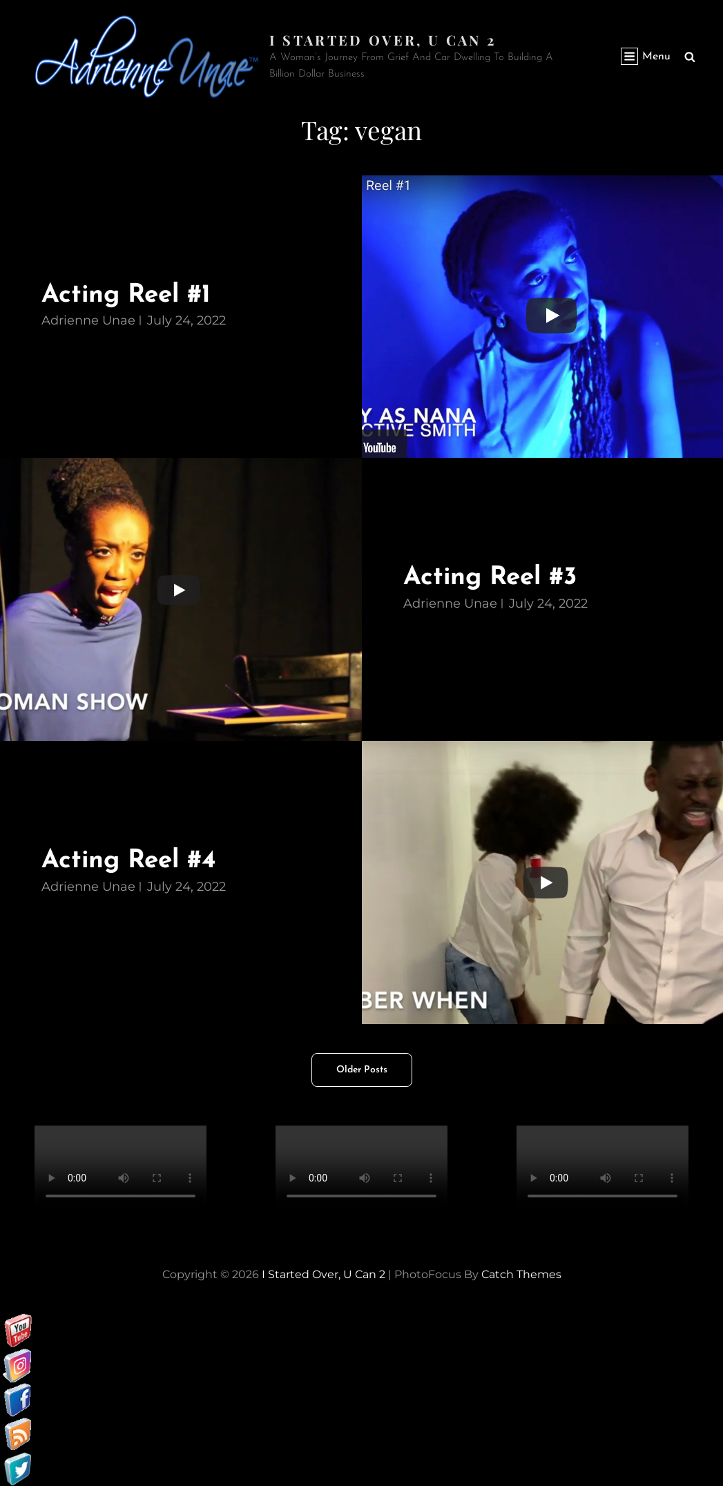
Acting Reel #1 (127, 295)
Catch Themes (521, 1274)
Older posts (361, 1070)
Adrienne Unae (88, 320)
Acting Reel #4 (129, 861)
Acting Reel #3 (491, 577)
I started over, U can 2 (383, 39)
